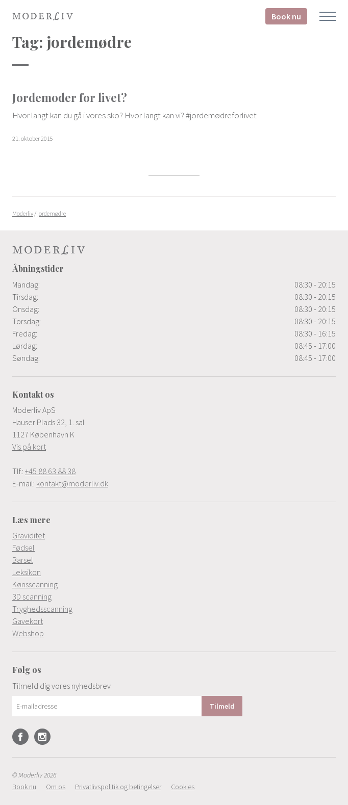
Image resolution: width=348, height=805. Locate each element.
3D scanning (32, 596)
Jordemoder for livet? (69, 97)
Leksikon (26, 572)
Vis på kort (29, 447)
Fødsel (23, 547)
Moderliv (42, 16)
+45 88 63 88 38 (50, 471)
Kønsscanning (35, 584)
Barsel (22, 560)
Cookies (182, 786)
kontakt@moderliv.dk (72, 483)
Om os (55, 786)
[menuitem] (174, 535)
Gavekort (27, 621)
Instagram (42, 737)
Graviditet (28, 535)
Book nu (286, 16)
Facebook (20, 737)
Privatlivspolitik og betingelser (118, 786)
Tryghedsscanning (42, 609)
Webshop (28, 633)
